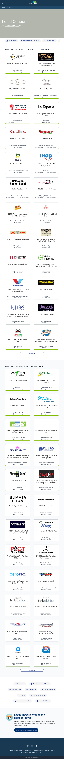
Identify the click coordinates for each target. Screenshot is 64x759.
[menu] (2, 3)
